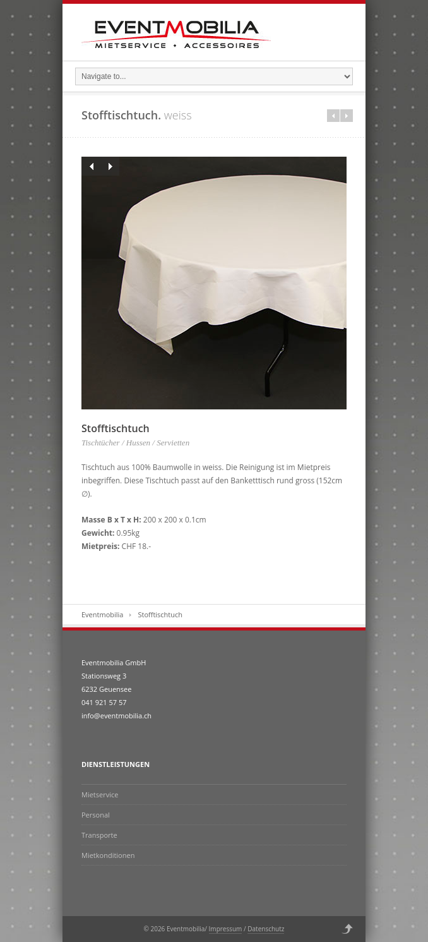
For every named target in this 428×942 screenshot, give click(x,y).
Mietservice (99, 794)
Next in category (346, 115)
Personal (95, 814)
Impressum (225, 928)
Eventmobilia (102, 614)
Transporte (99, 835)
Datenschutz (265, 928)
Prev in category (333, 115)
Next (109, 166)
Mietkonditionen (107, 855)
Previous (90, 166)
